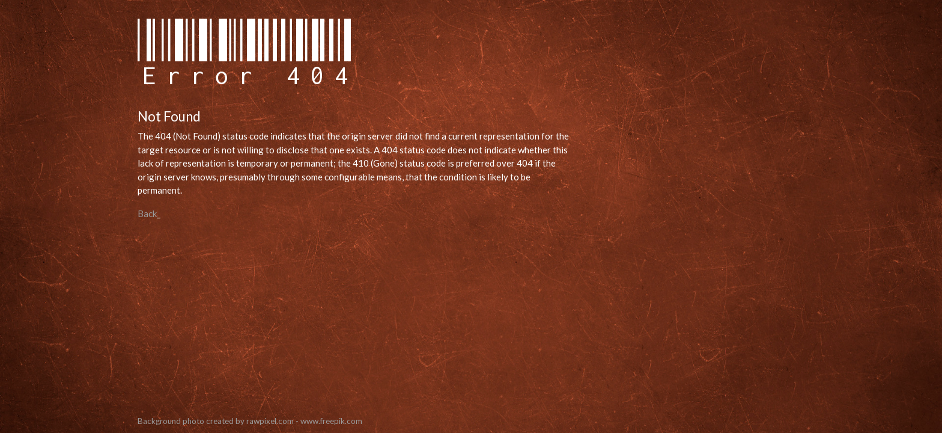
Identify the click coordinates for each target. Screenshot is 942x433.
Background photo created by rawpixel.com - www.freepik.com (250, 421)
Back (147, 213)
